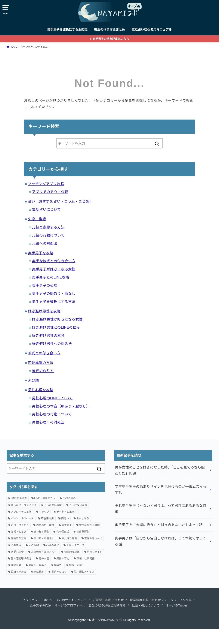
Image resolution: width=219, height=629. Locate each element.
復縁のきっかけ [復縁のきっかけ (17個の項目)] (93, 538)
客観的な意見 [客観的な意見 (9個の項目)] (18, 538)
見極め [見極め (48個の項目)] (58, 565)
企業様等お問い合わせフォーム (151, 600)
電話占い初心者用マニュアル (152, 29)
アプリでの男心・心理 (50, 192)
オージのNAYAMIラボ (107, 620)
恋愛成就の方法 (40, 363)
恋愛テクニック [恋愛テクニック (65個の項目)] (75, 545)
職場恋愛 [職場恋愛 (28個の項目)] (16, 565)
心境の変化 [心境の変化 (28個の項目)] (52, 545)
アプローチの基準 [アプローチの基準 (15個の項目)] (21, 511)
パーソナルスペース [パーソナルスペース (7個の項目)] (22, 518)
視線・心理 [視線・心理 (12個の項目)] (75, 565)
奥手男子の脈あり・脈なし (53, 293)
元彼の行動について (48, 235)
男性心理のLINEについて (52, 398)
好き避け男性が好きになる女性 (57, 319)
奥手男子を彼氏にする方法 (53, 302)
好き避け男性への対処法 (52, 344)
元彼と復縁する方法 (48, 227)
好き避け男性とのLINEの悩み (56, 327)
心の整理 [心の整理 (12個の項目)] (16, 545)
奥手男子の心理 (44, 285)
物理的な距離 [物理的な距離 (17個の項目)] (72, 551)
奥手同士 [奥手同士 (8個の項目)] (67, 525)
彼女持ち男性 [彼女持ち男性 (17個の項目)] (69, 538)
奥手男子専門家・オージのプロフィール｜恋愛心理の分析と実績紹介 (78, 605)
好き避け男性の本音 (48, 335)
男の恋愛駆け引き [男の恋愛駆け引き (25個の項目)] (21, 558)
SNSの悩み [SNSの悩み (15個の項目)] (69, 498)
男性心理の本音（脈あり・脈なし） (61, 406)
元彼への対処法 (44, 243)
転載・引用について (146, 605)
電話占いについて (46, 209)
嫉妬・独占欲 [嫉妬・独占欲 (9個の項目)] (18, 531)
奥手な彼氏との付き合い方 (53, 261)
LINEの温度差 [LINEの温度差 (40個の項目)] (19, 498)
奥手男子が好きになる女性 (53, 269)
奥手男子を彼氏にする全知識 (67, 29)
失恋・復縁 (37, 219)
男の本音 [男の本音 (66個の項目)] (44, 558)
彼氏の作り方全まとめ (109, 29)
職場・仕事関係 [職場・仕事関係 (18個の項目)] (86, 558)
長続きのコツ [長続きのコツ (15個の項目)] (59, 571)
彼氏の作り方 (43, 371)
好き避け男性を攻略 (44, 311)
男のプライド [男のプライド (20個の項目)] (94, 551)
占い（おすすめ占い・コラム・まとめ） (60, 201)
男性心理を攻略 (40, 390)
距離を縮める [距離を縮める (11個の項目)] (18, 571)
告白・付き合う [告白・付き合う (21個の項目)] (20, 525)
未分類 (33, 380)
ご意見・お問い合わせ (108, 600)
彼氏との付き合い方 (44, 353)
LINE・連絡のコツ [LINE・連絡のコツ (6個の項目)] (44, 498)
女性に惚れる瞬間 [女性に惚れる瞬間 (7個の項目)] (89, 525)
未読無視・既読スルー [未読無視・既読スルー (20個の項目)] (44, 551)
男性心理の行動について (52, 414)
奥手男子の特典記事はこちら (110, 38)
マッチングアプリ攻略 (46, 184)
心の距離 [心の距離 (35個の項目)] (33, 545)
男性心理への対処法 (48, 422)
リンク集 (185, 600)
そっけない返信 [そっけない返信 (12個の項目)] (78, 505)
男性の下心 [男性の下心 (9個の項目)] (62, 558)
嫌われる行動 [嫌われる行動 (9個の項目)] (41, 531)
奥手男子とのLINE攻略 (50, 277)
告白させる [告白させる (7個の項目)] (82, 518)
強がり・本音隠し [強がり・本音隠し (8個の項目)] (44, 538)
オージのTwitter (176, 605)
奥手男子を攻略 (40, 253)
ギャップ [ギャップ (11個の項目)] (44, 511)
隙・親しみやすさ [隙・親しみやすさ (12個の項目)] (84, 571)
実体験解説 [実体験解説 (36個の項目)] (82, 531)
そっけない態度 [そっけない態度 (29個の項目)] (53, 505)
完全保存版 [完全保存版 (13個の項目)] (62, 531)
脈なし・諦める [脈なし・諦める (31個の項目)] (37, 565)
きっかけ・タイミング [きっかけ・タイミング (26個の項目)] (24, 505)
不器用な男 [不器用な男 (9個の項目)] (47, 518)
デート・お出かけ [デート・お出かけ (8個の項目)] (66, 511)
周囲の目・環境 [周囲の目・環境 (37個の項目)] (45, 525)
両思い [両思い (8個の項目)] (65, 518)
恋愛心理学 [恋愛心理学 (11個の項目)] (17, 551)
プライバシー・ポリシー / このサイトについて (54, 600)
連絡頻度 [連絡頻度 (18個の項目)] (39, 571)
